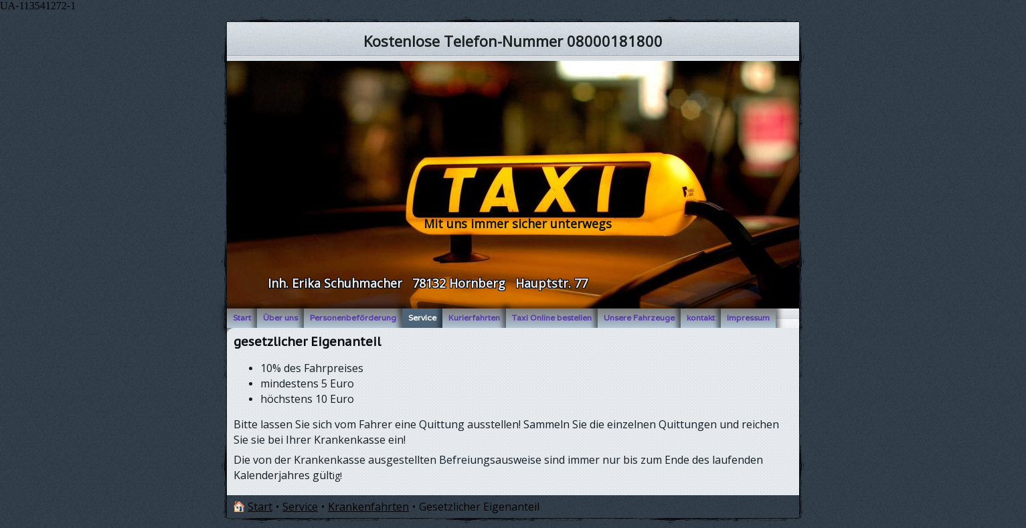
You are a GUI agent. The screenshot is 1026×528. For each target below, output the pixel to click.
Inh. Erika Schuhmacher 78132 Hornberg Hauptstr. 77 (428, 283)
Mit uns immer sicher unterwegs (518, 223)
